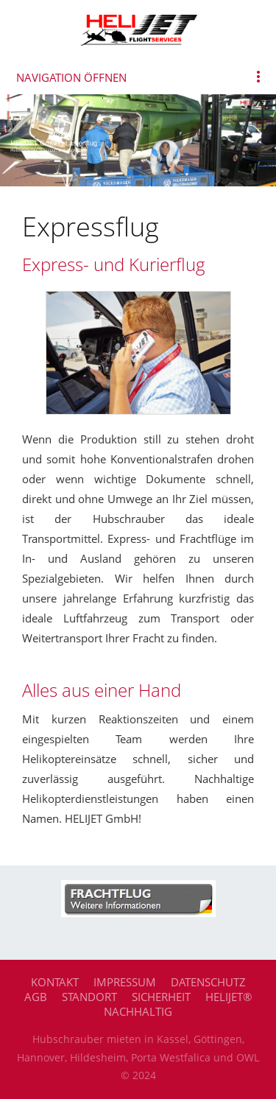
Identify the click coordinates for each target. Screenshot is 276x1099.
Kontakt (55, 982)
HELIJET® (228, 996)
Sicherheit (161, 996)
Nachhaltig (138, 1011)
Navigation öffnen (71, 77)
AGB (35, 996)
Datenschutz (208, 982)
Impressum (124, 982)
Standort (89, 996)
